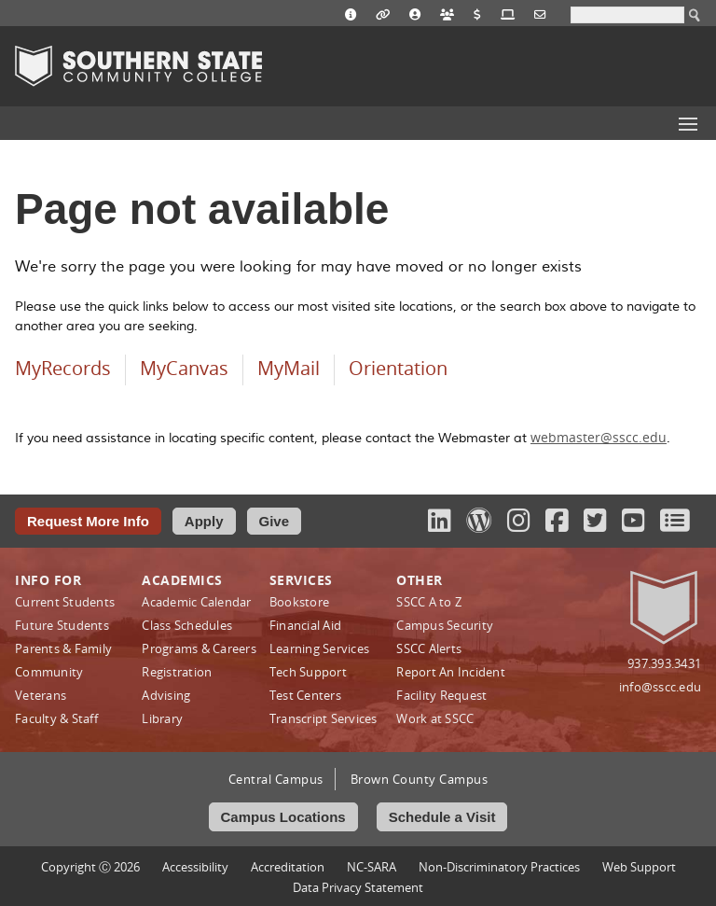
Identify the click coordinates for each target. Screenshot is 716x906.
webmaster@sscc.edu (598, 437)
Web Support (639, 866)
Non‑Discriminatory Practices (499, 866)
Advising (166, 695)
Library (162, 718)
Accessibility (195, 866)
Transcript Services (323, 718)
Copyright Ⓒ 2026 (90, 866)
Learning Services (319, 648)
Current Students (65, 601)
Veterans (40, 695)
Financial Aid (305, 625)
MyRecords (63, 368)
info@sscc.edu (660, 686)
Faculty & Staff (56, 718)
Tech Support (308, 671)
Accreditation (287, 866)
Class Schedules (187, 625)
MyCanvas (184, 368)
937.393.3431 (664, 663)
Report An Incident (450, 671)
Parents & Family (63, 648)
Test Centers (305, 695)
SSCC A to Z (428, 601)
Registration (177, 671)
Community (49, 671)
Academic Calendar (196, 601)
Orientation (398, 368)
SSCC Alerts (428, 648)
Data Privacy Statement (358, 887)
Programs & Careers (199, 648)
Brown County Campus (420, 779)
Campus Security (444, 625)
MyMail (288, 368)
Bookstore (299, 601)
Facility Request (441, 695)
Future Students (62, 625)
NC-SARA (371, 866)
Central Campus (276, 779)
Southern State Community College (138, 66)
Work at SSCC (435, 718)
